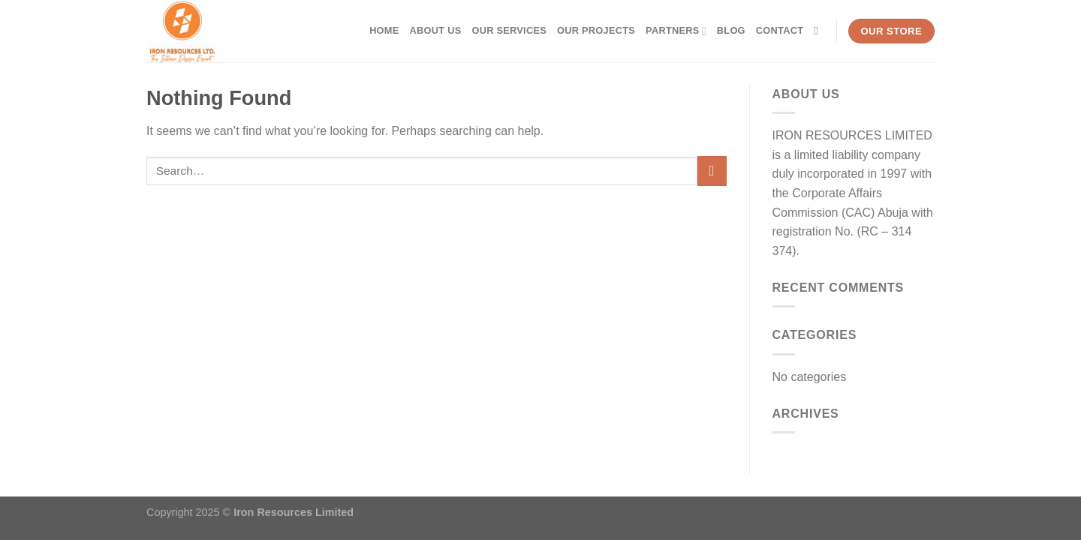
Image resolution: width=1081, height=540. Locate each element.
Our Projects (596, 30)
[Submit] (712, 170)
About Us (436, 30)
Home (384, 30)
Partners (676, 31)
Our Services (509, 30)
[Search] (819, 30)
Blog (731, 30)
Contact (779, 30)
